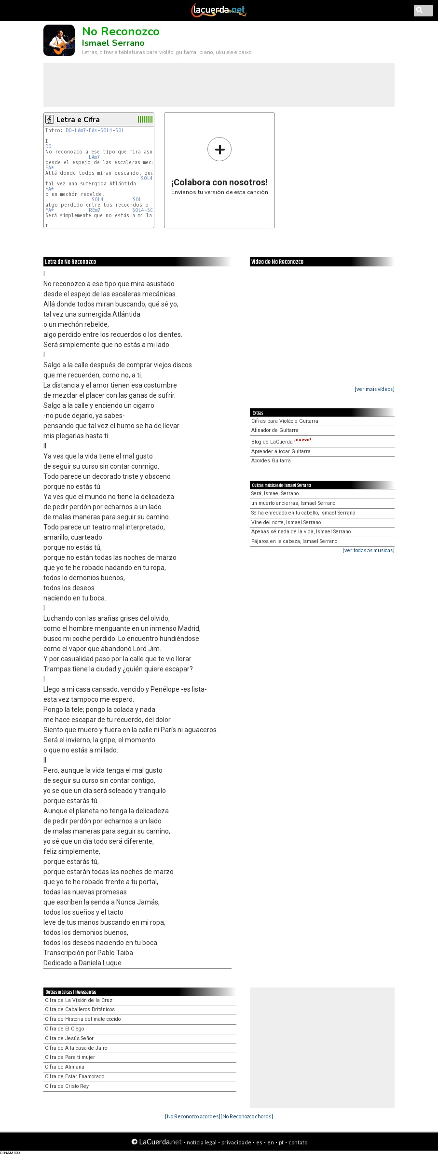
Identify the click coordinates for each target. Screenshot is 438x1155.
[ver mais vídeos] (375, 389)
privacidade (236, 1142)
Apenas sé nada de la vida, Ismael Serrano (301, 532)
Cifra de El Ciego (64, 1029)
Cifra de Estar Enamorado (74, 1076)
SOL (119, 130)
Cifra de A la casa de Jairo (76, 1048)
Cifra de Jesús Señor (69, 1038)
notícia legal (202, 1142)
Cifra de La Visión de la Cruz (78, 1000)
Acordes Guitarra (271, 461)
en (270, 1142)
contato (297, 1142)
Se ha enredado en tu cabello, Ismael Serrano (303, 513)
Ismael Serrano (113, 43)
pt (281, 1142)
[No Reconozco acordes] (192, 1116)
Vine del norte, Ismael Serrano (286, 522)
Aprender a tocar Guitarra (281, 451)
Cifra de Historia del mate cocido (83, 1019)
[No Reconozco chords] (246, 1116)
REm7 (94, 210)
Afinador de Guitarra (275, 430)
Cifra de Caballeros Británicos (80, 1009)
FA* (93, 130)
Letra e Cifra (78, 120)
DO (69, 130)
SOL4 (106, 130)
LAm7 (80, 130)
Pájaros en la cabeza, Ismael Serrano (294, 541)
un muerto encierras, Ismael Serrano (293, 503)
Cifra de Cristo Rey (67, 1086)
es (259, 1142)
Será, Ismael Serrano (275, 493)
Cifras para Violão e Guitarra (284, 421)
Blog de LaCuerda (281, 442)
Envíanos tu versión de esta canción (219, 166)
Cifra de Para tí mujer (70, 1057)
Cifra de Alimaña (64, 1067)
